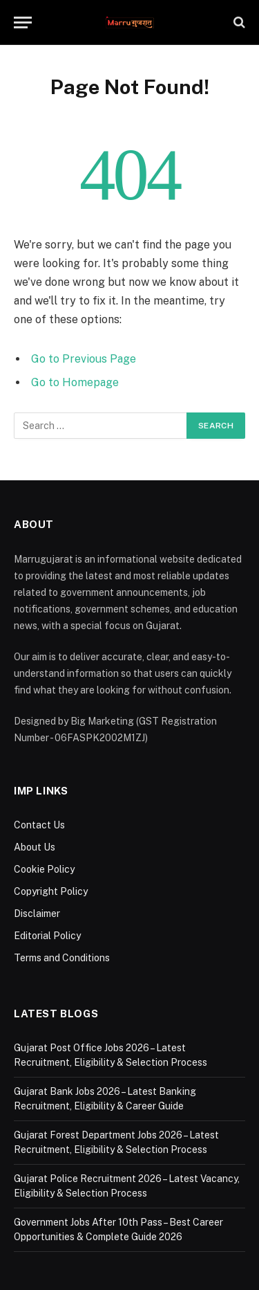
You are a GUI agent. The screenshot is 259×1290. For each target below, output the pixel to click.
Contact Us (39, 824)
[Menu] (23, 22)
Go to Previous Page (83, 358)
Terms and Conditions (62, 957)
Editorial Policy (47, 935)
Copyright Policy (51, 891)
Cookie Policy (44, 869)
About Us (34, 847)
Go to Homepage (75, 382)
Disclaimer (37, 913)
